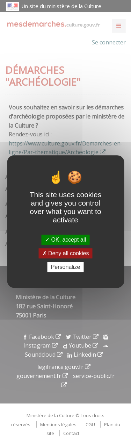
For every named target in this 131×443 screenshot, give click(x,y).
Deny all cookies (65, 253)
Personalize (65, 267)
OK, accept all (65, 240)
